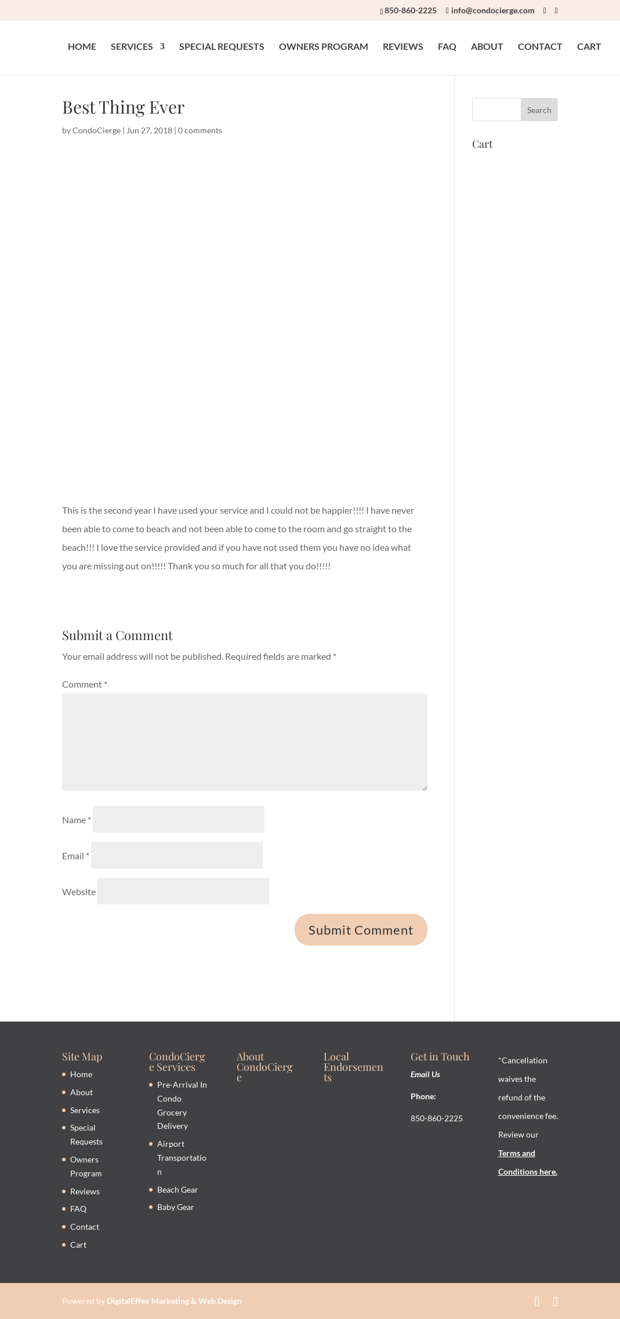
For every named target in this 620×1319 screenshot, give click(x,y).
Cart (78, 1244)
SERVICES (132, 47)
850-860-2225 (411, 10)
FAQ (447, 47)
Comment (84, 683)
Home (81, 1074)
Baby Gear (175, 1207)
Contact (84, 1226)
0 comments (200, 130)
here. (547, 1171)
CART (589, 47)
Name (76, 819)
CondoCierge (96, 130)
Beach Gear (177, 1189)
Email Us (425, 1074)
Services (85, 1110)
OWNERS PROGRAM (323, 47)
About (81, 1092)
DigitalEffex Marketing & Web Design (174, 1301)
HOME (82, 47)
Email (75, 855)
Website (79, 891)
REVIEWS (403, 47)
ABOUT (487, 47)
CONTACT (540, 47)
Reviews (85, 1191)
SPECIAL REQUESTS (221, 47)
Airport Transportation (181, 1157)
